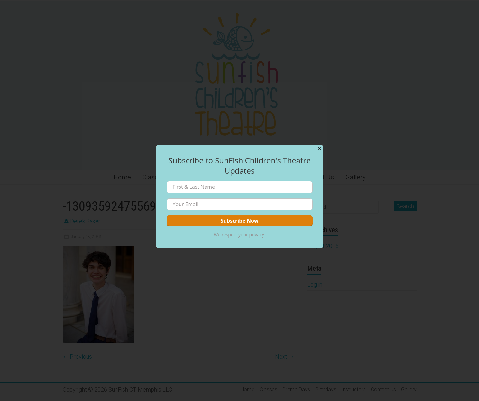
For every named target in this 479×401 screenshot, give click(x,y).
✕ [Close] (319, 148)
